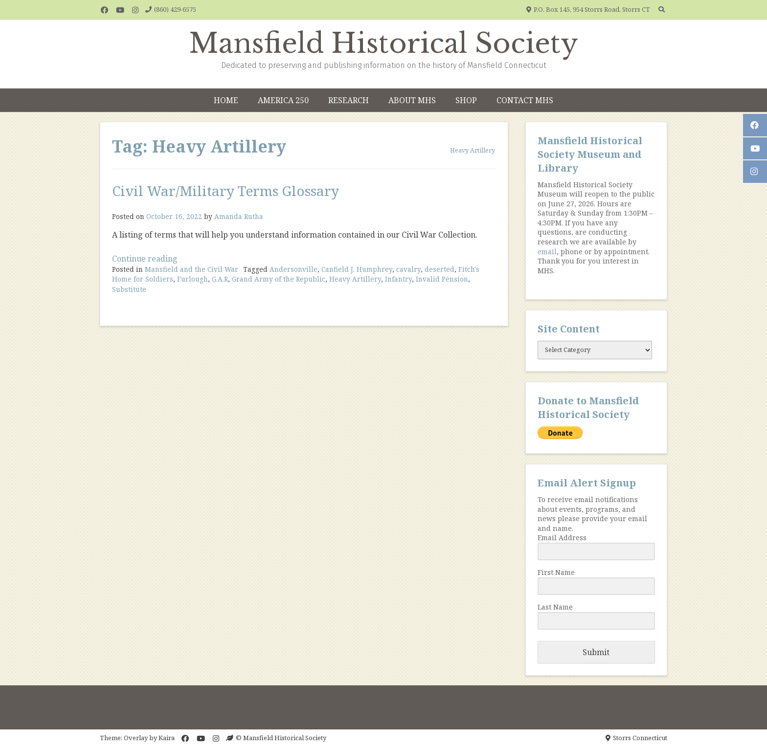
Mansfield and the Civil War (191, 269)
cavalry (408, 269)
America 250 (283, 100)
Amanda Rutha (238, 216)
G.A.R (220, 279)
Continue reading (145, 258)
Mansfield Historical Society (383, 43)
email (547, 251)
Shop (466, 100)
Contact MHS (524, 100)
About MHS (412, 100)
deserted (439, 269)
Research (348, 100)
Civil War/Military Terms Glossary (225, 190)
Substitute (129, 289)
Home (226, 100)
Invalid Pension (442, 279)
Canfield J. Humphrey (356, 269)
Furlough (192, 279)
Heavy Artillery (355, 279)
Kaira (166, 737)
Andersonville (293, 269)
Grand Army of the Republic (278, 279)
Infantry (398, 279)
